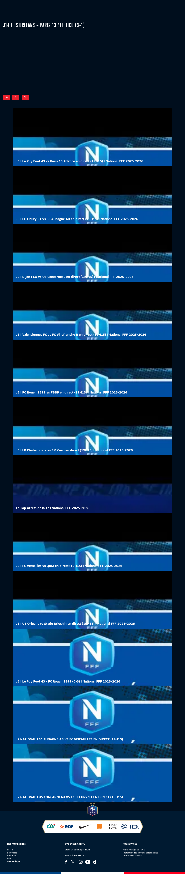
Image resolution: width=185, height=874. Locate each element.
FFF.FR (10, 850)
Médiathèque (13, 861)
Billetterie (12, 853)
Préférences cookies (132, 855)
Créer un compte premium (77, 850)
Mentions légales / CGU (134, 850)
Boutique (11, 855)
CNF (9, 858)
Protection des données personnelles (140, 853)
